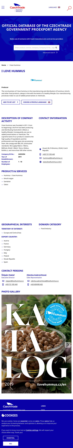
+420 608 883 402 (36, 284)
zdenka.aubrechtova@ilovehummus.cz (45, 281)
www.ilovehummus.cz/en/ (52, 162)
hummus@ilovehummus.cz (52, 158)
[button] (68, 345)
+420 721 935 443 (48, 154)
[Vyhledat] (69, 8)
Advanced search (50, 53)
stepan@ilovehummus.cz (15, 281)
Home (4, 65)
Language (54, 7)
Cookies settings (32, 430)
